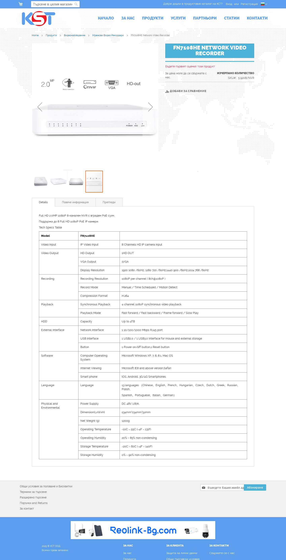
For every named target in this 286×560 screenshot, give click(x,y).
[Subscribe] (255, 487)
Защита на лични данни (181, 553)
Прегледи (109, 202)
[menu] (183, 18)
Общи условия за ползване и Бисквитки (46, 486)
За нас (127, 553)
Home (35, 35)
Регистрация (249, 4)
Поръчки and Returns (34, 503)
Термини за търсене (33, 491)
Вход (229, 4)
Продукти (51, 35)
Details (43, 202)
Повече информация (75, 202)
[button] (264, 4)
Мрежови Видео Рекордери (108, 35)
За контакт (27, 508)
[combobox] (55, 4)
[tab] (43, 202)
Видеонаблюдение (75, 35)
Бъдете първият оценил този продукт (190, 66)
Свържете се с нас (222, 553)
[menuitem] (106, 18)
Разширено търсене (33, 497)
